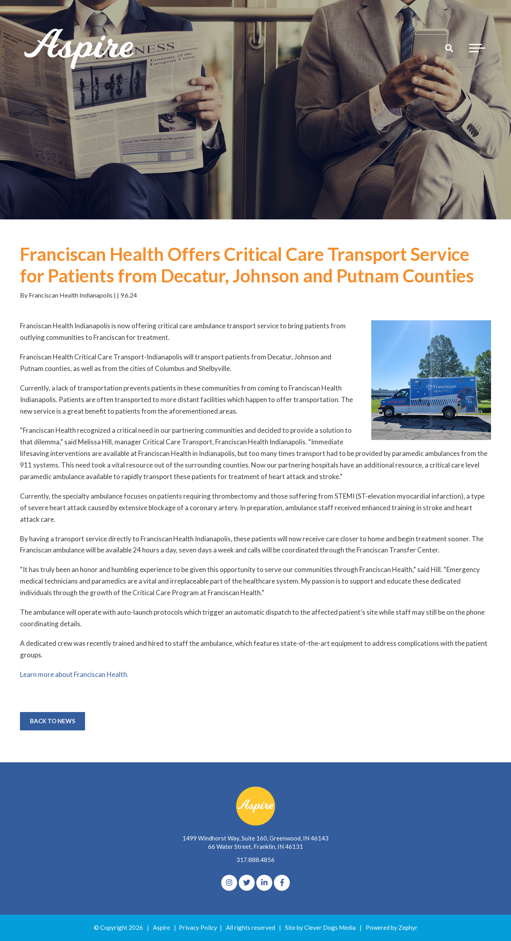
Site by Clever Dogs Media (320, 927)
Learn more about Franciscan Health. (74, 674)
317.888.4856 (255, 859)
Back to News (52, 720)
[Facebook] (282, 883)
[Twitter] (247, 883)
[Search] (449, 48)
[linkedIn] (264, 883)
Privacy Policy (198, 927)
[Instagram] (229, 883)
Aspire (161, 927)
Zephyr (408, 927)
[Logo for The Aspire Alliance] (80, 48)
